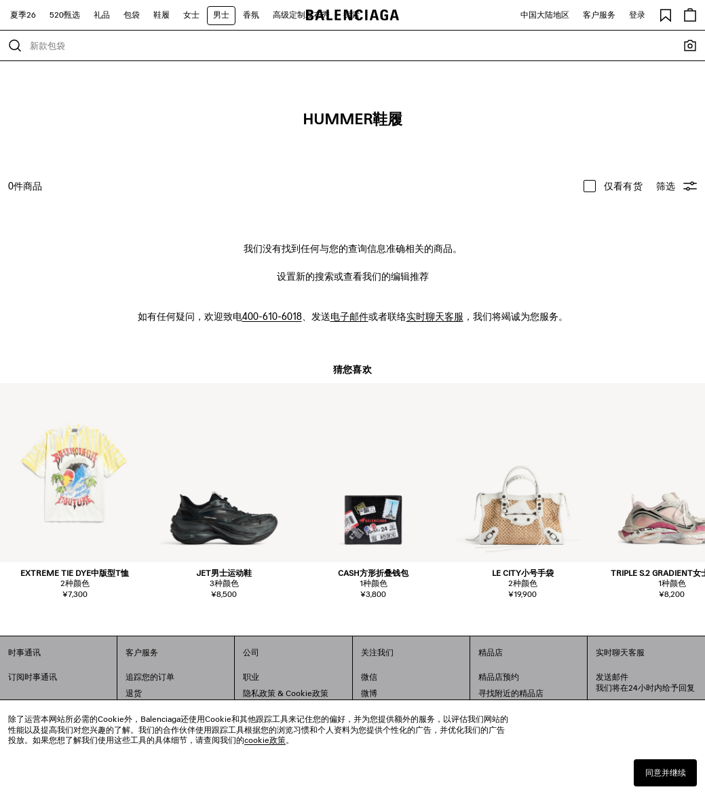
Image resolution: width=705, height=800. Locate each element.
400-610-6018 (272, 316)
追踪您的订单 (150, 677)
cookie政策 (265, 740)
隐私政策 (259, 693)
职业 (251, 677)
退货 (134, 693)
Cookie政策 (307, 693)
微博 (369, 693)
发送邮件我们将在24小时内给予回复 (645, 682)
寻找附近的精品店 (511, 693)
